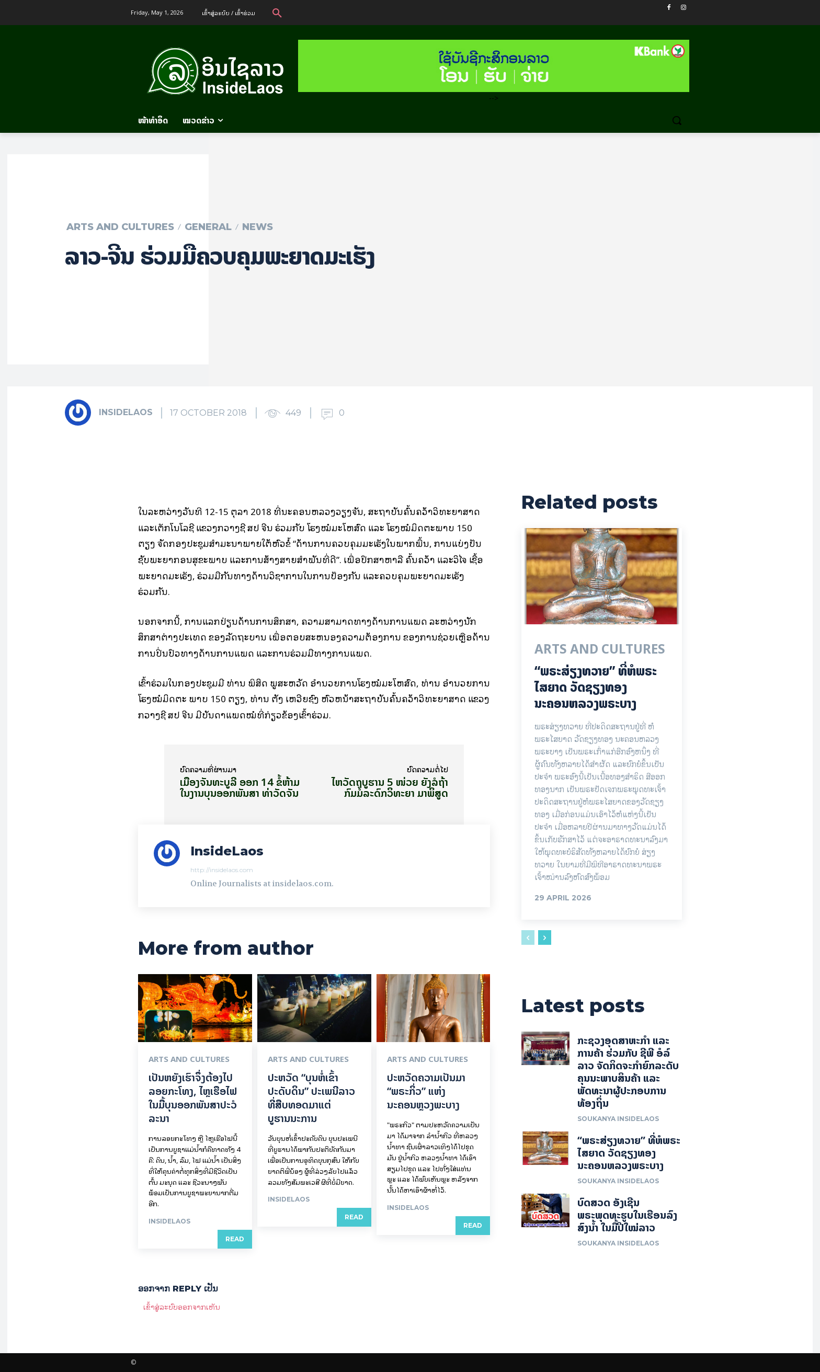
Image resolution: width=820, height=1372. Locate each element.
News (257, 227)
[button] (277, 12)
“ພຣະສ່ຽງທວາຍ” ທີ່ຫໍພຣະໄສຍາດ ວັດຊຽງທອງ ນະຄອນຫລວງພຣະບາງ (595, 687)
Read (234, 1239)
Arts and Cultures (120, 227)
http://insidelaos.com (221, 870)
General (208, 227)
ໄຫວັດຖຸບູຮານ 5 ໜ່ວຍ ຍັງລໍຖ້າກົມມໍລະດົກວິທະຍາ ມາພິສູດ (390, 787)
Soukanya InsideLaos (618, 1119)
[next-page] (544, 938)
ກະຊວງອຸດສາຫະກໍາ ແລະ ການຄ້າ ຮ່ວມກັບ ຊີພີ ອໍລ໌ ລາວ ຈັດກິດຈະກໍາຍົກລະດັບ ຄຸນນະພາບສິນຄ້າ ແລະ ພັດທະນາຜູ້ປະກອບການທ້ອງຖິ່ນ (629, 1072)
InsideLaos (126, 412)
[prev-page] (527, 938)
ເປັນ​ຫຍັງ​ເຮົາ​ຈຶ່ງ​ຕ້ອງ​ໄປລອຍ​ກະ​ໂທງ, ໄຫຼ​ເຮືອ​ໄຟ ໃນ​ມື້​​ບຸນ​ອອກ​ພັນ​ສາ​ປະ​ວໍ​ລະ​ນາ (193, 1098)
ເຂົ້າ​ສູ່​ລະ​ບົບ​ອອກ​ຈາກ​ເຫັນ (181, 1306)
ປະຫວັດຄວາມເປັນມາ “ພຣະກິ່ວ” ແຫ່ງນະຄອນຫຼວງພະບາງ (426, 1091)
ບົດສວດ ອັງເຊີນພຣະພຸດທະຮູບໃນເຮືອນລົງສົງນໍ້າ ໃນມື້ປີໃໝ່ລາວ (627, 1215)
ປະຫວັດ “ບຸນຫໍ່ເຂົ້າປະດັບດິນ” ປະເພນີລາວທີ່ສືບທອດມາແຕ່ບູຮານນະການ (311, 1098)
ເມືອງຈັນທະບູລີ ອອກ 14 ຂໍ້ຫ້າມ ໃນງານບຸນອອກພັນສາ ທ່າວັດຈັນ (240, 787)
